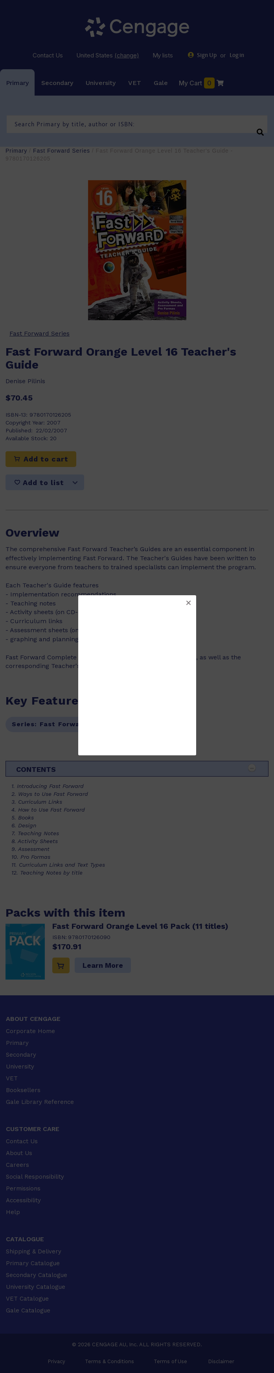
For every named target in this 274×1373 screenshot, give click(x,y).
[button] (188, 603)
